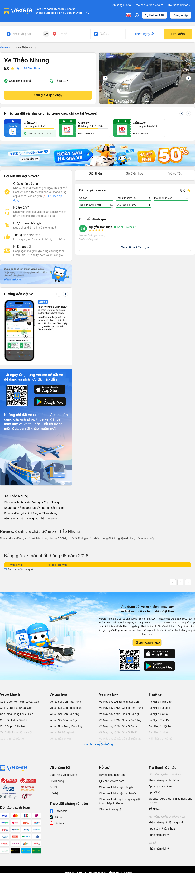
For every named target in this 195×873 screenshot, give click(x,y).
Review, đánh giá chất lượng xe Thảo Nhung (30, 513)
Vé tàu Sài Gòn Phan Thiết (66, 707)
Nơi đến (63, 34)
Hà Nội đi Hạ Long (160, 707)
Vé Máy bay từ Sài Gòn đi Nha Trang (121, 707)
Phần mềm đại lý (159, 834)
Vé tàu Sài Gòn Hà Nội (63, 720)
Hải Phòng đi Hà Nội (161, 738)
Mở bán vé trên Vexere (149, 5)
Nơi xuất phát (21, 34)
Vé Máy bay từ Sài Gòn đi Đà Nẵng (120, 720)
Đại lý (152, 843)
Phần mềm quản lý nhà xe (164, 780)
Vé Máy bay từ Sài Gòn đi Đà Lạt (118, 726)
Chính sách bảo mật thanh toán (118, 793)
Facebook (61, 811)
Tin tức (54, 787)
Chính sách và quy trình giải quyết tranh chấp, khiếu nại (119, 801)
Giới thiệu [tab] (95, 173)
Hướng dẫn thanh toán (112, 774)
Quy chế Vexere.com (111, 781)
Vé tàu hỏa (58, 694)
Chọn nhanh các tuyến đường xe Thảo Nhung (31, 502)
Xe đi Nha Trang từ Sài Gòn (16, 714)
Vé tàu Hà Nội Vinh (61, 738)
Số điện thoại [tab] (135, 173)
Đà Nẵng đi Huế (158, 732)
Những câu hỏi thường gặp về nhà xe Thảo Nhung (34, 507)
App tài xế (154, 792)
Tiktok (58, 817)
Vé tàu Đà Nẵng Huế (62, 732)
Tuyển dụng (57, 781)
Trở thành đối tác (179, 5)
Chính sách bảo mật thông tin (116, 787)
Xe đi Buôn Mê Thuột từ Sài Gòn (19, 701)
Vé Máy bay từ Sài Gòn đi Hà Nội (119, 714)
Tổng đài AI (155, 808)
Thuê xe (155, 694)
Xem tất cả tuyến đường (97, 744)
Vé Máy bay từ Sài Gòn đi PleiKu (118, 732)
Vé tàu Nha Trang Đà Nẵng (66, 726)
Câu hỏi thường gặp (111, 809)
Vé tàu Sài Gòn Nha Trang (65, 701)
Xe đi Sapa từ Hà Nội (12, 726)
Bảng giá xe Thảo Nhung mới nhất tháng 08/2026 (33, 518)
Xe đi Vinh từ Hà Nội (12, 738)
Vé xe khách (10, 694)
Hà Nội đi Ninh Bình (160, 701)
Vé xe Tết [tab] (174, 173)
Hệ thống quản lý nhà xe (165, 774)
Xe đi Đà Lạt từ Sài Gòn (14, 720)
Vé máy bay (108, 694)
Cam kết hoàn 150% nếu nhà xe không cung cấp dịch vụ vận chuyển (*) (60, 10)
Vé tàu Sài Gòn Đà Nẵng (64, 714)
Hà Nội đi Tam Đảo (160, 720)
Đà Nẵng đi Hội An (160, 726)
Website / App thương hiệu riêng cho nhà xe (170, 800)
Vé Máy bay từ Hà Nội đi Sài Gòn (119, 701)
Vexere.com (7, 47)
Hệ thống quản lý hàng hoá (167, 816)
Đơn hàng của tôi (121, 5)
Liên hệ (54, 793)
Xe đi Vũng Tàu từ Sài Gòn (16, 707)
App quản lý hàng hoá (162, 828)
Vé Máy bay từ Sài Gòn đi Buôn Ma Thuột (120, 740)
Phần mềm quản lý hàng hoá (166, 822)
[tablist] (135, 173)
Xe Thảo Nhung (16, 496)
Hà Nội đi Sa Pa (158, 714)
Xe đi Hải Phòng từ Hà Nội (16, 732)
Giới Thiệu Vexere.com (63, 774)
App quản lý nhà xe (160, 786)
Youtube (60, 823)
